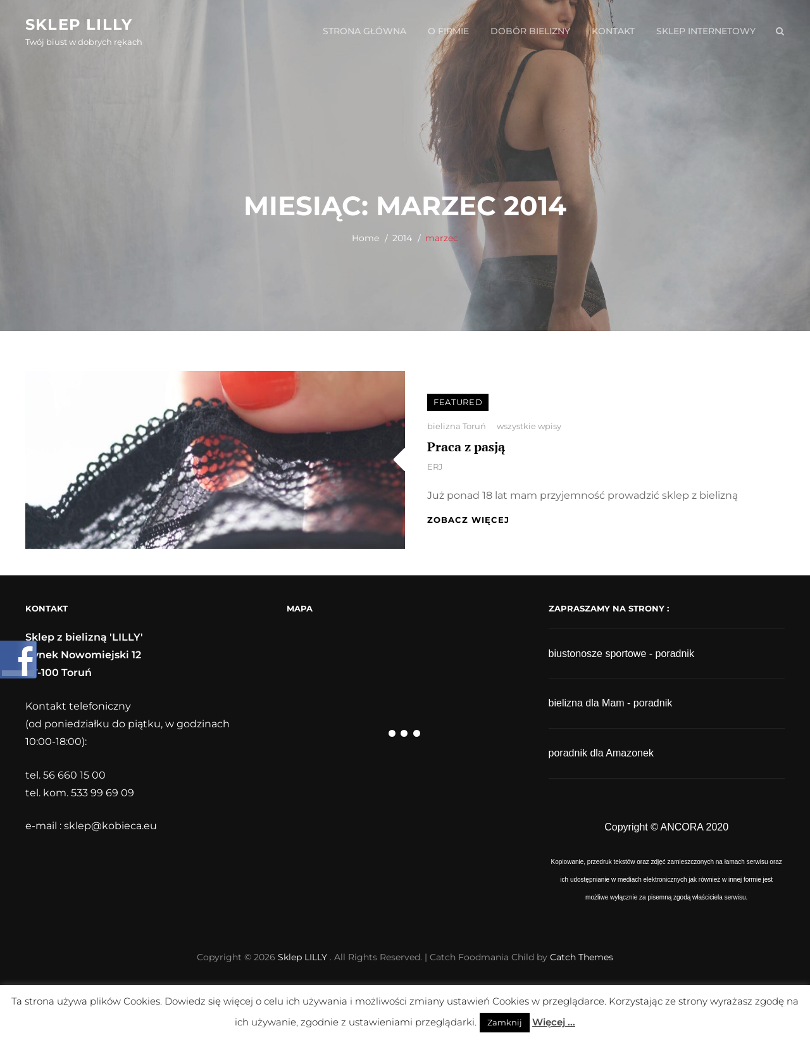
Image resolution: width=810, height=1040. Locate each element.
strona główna (364, 31)
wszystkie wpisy (529, 426)
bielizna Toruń (456, 426)
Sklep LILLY (78, 24)
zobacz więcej (468, 520)
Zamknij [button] (504, 1022)
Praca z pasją (466, 446)
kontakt (613, 31)
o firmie (448, 31)
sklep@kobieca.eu (110, 826)
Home (365, 238)
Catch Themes (581, 957)
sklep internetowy (706, 31)
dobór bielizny (530, 31)
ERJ (435, 466)
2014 (402, 238)
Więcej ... (553, 1022)
